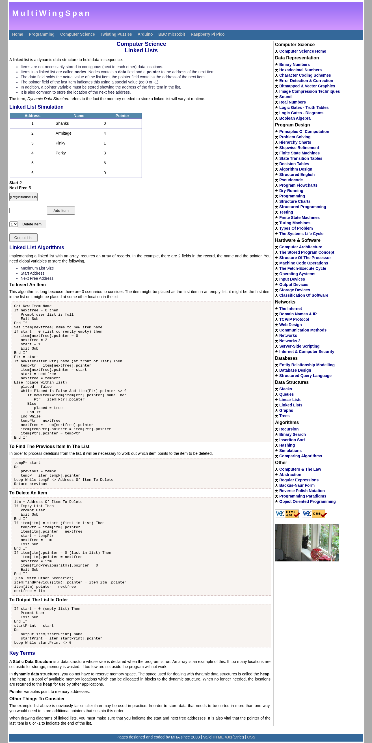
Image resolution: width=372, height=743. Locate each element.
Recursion (289, 429)
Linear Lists (290, 399)
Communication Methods (302, 330)
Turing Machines (294, 223)
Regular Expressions (299, 480)
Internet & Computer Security (306, 351)
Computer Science (77, 34)
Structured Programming (302, 206)
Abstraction (290, 474)
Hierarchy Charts (295, 142)
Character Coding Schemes (305, 75)
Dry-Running (291, 190)
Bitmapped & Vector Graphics (307, 86)
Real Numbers (292, 102)
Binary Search (292, 434)
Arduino (145, 34)
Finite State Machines (299, 153)
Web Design (290, 324)
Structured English (297, 174)
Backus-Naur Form (297, 485)
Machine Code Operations (303, 263)
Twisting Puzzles (116, 34)
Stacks (285, 389)
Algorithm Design (295, 169)
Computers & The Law (300, 469)
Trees (284, 416)
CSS (251, 737)
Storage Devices (294, 290)
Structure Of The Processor (305, 257)
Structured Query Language (305, 375)
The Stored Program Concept (306, 252)
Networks (288, 335)
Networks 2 (289, 341)
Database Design (295, 370)
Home (17, 34)
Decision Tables (294, 163)
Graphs (286, 410)
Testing (286, 212)
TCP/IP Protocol (294, 319)
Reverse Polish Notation (302, 490)
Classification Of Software (303, 295)
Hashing (287, 445)
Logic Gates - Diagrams (301, 113)
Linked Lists (290, 405)
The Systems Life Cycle (301, 233)
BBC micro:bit (172, 34)
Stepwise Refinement (299, 147)
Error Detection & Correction (306, 80)
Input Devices (292, 279)
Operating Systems (297, 274)
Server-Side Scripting (299, 346)
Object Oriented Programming (307, 501)
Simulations (290, 450)
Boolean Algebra (295, 118)
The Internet (290, 308)
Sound (285, 96)
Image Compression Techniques (309, 91)
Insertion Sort (292, 440)
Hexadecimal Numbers (300, 70)
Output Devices (293, 284)
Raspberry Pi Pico (208, 34)
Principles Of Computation (304, 131)
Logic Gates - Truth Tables (304, 107)
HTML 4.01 (222, 737)
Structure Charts (294, 201)
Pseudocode (291, 180)
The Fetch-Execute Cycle (302, 268)
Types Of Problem (296, 228)
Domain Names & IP (298, 314)
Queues (286, 394)
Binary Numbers (294, 64)
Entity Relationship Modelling (307, 365)
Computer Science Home (302, 51)
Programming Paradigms (302, 496)
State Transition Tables (300, 158)
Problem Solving (294, 137)
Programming (42, 34)
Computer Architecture (300, 247)
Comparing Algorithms (300, 456)
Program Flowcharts (298, 185)
